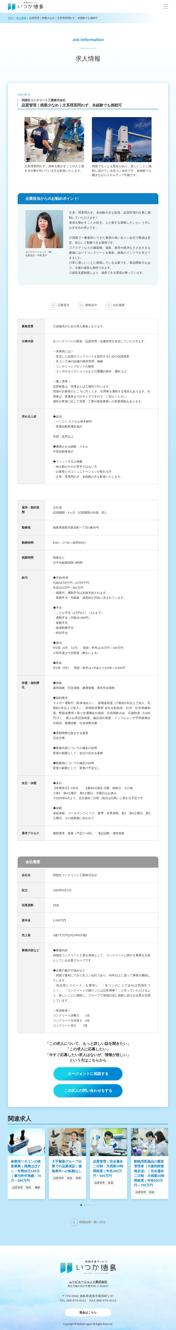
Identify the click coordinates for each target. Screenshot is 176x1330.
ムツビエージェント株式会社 (88, 1281)
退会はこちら (88, 1312)
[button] (165, 6)
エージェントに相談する (88, 1074)
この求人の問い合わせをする (88, 1091)
